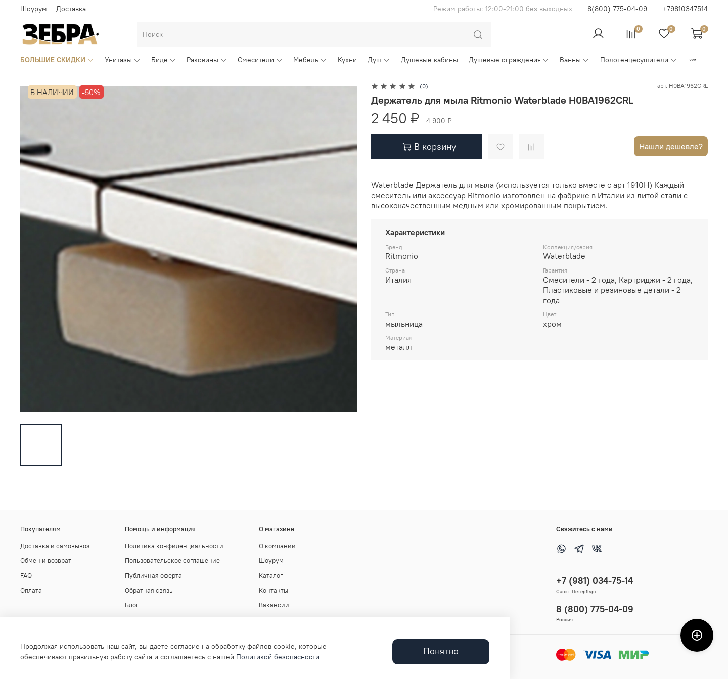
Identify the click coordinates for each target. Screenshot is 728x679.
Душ (379, 59)
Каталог (271, 575)
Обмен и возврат (45, 560)
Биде (163, 59)
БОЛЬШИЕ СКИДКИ (57, 59)
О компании (277, 546)
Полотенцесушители (638, 59)
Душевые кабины (429, 59)
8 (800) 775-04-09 (594, 609)
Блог (132, 605)
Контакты (273, 590)
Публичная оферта (153, 575)
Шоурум (33, 8)
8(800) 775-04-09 (617, 8)
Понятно (441, 651)
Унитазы (123, 59)
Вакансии (274, 605)
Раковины (207, 59)
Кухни (347, 59)
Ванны (574, 59)
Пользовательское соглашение (172, 560)
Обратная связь (149, 590)
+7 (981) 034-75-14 (594, 580)
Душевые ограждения (509, 59)
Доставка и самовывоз (54, 546)
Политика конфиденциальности (174, 546)
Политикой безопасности (278, 656)
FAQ (26, 575)
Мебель (310, 59)
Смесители (260, 59)
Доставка (71, 8)
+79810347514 (685, 8)
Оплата (31, 590)
